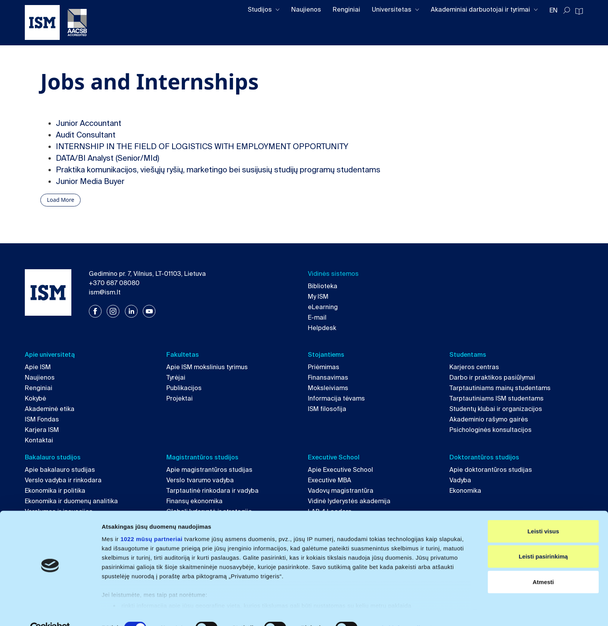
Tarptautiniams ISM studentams (496, 398)
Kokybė (35, 398)
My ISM (318, 296)
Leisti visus (543, 514)
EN (553, 10)
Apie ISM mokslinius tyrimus (207, 367)
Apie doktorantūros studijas (490, 470)
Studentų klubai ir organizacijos (495, 409)
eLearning (323, 307)
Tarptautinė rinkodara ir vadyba (212, 491)
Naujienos (306, 9)
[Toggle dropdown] (278, 10)
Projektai (179, 398)
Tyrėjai (175, 377)
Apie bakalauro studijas (60, 470)
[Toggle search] (566, 10)
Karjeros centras (474, 367)
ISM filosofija (327, 409)
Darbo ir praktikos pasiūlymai (492, 377)
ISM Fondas (42, 419)
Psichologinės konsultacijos (490, 430)
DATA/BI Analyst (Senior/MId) (107, 158)
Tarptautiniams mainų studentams (500, 388)
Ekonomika (465, 491)
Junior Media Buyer (90, 181)
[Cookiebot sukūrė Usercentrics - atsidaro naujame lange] (50, 611)
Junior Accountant (88, 123)
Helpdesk (322, 328)
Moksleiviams (328, 388)
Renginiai (346, 9)
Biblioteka (322, 286)
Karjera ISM (42, 430)
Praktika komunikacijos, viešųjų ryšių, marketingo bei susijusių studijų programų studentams (218, 170)
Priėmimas (323, 367)
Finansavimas (328, 377)
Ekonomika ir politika (55, 491)
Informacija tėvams (336, 398)
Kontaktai (39, 440)
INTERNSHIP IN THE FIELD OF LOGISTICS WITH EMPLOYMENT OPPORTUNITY (202, 146)
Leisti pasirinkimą (543, 539)
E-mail (317, 317)
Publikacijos (184, 388)
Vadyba (460, 480)
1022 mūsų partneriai (152, 521)
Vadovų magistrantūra (340, 491)
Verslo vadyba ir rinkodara (63, 480)
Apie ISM (38, 367)
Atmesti (543, 564)
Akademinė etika (49, 409)
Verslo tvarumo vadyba (200, 480)
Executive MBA (329, 480)
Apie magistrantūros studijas (209, 470)
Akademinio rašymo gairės (488, 419)
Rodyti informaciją (397, 610)
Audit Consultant (86, 135)
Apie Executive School (340, 470)
